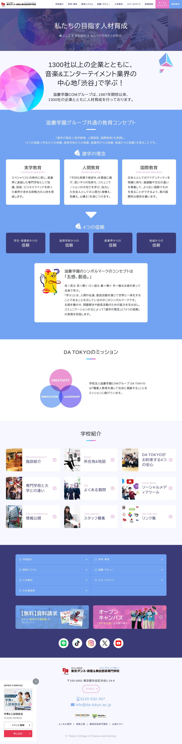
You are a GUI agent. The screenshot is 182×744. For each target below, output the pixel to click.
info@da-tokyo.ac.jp (91, 705)
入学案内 (118, 4)
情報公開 (80, 724)
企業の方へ (117, 724)
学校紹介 (59, 4)
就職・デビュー (103, 4)
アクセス (92, 689)
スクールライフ (134, 4)
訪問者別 (149, 4)
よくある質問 (65, 724)
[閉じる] (36, 681)
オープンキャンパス (162, 4)
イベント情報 (21, 725)
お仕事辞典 (53, 590)
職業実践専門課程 (99, 724)
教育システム (87, 4)
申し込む (22, 733)
